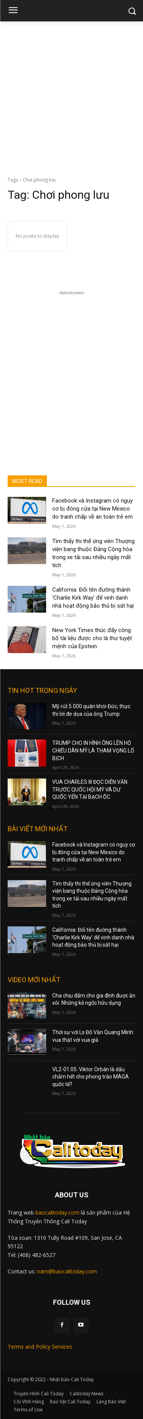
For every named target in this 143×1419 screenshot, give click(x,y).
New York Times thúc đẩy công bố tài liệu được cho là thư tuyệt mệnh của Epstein (92, 638)
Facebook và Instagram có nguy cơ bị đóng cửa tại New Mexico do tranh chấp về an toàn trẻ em (92, 508)
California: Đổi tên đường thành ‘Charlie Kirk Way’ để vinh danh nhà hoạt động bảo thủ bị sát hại (93, 597)
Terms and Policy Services (40, 1346)
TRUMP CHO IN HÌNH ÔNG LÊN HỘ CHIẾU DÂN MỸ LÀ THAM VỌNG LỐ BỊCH (93, 750)
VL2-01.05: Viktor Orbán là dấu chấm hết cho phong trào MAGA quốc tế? (90, 1076)
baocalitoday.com (57, 1212)
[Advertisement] (71, 97)
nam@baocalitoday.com (67, 1271)
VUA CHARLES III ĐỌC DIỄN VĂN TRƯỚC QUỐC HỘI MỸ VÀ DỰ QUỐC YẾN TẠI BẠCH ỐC (89, 789)
